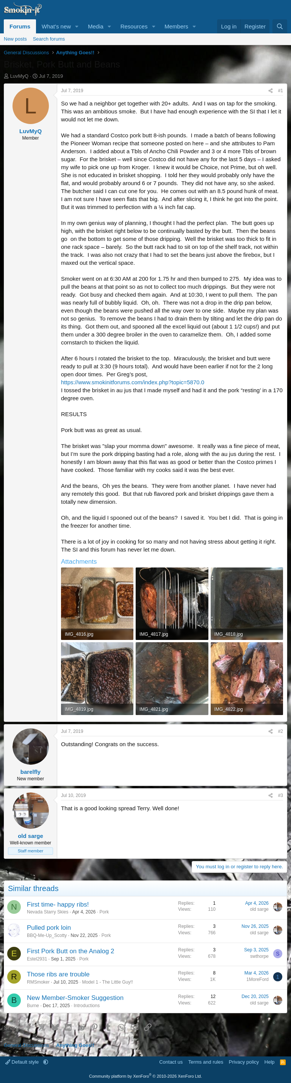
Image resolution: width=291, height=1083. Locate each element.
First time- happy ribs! (58, 904)
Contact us (171, 1062)
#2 (280, 731)
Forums (19, 26)
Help (269, 1062)
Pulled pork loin (49, 927)
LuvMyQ (19, 76)
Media (95, 26)
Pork (104, 912)
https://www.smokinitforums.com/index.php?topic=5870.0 (132, 382)
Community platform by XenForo (145, 1076)
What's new (56, 26)
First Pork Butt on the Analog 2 (70, 951)
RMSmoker (38, 982)
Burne (33, 1005)
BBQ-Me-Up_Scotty (47, 935)
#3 (280, 795)
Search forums (49, 39)
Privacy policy (244, 1062)
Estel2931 (37, 959)
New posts (15, 39)
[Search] (279, 26)
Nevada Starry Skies (47, 912)
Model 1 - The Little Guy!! (107, 982)
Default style (22, 1062)
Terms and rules (205, 1062)
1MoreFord (257, 979)
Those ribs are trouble (58, 974)
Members (176, 26)
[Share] (270, 90)
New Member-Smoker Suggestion (75, 997)
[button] (77, 26)
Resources (134, 26)
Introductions (87, 1005)
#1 (280, 90)
